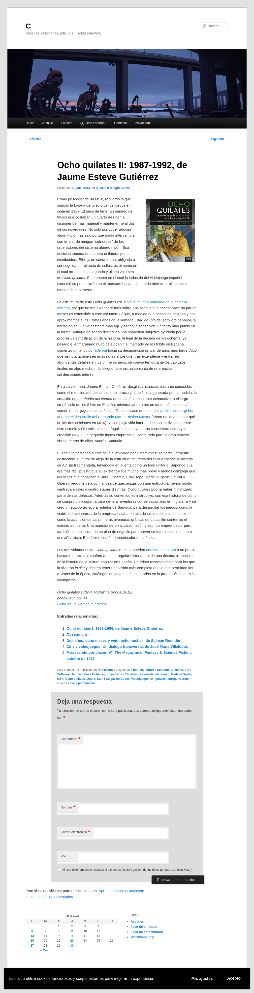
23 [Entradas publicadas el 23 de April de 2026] (71, 940)
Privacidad (142, 123)
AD (142, 670)
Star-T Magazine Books (113, 679)
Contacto (120, 123)
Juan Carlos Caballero (122, 674)
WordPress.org (142, 937)
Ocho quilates (75, 679)
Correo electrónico (75, 832)
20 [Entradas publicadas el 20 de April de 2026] (32, 940)
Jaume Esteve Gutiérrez (88, 674)
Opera (91, 679)
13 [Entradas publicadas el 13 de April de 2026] (32, 936)
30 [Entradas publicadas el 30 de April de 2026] (71, 945)
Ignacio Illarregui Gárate (113, 188)
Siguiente (219, 139)
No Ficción (105, 670)
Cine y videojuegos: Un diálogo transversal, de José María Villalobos (127, 646)
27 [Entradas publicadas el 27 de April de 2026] (32, 945)
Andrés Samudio (158, 670)
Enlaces (66, 123)
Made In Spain (181, 674)
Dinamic (177, 670)
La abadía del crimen (154, 674)
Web (64, 856)
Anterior (33, 139)
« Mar (44, 950)
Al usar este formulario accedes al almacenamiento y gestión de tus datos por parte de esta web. (127, 870)
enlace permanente (81, 683)
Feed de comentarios (147, 932)
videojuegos (140, 679)
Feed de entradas (144, 927)
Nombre (68, 807)
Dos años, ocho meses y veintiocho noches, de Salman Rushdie (123, 640)
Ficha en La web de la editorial (82, 604)
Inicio (30, 123)
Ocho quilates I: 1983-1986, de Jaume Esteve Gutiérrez (114, 628)
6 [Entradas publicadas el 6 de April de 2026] (32, 931)
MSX (60, 679)
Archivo (47, 123)
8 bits (134, 670)
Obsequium (76, 634)
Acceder (137, 921)
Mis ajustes (202, 978)
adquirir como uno (161, 550)
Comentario (70, 739)
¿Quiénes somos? (93, 123)
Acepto (234, 978)
